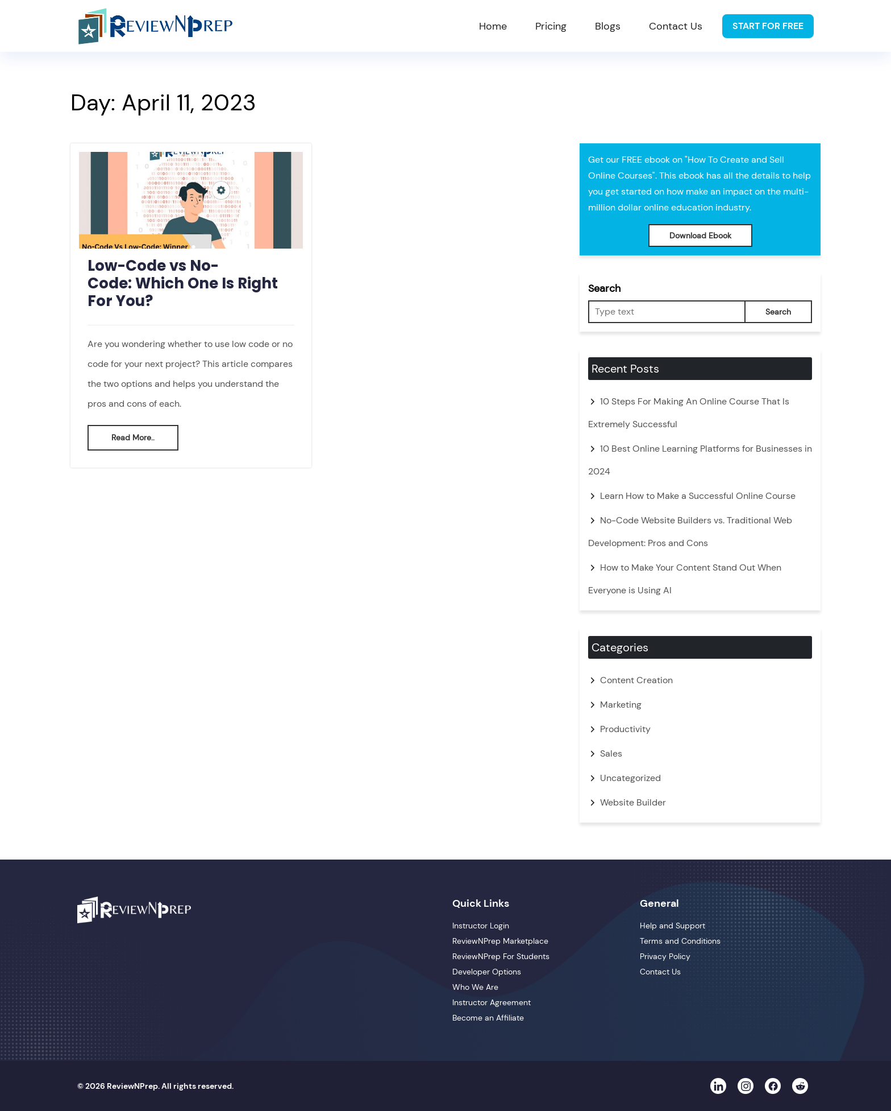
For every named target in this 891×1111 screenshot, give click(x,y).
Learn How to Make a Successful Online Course (698, 496)
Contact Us (675, 26)
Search (604, 288)
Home (493, 26)
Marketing (621, 705)
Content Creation (636, 680)
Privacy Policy (665, 956)
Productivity (625, 729)
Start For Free (767, 26)
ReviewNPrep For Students (500, 956)
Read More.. (133, 437)
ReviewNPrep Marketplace (500, 941)
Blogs (608, 26)
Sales (611, 753)
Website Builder (633, 802)
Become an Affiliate (488, 1018)
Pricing (551, 26)
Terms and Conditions (680, 941)
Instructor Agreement (491, 1002)
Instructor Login (480, 925)
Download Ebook (700, 235)
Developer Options (486, 972)
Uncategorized (630, 778)
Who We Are (475, 987)
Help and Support (672, 925)
